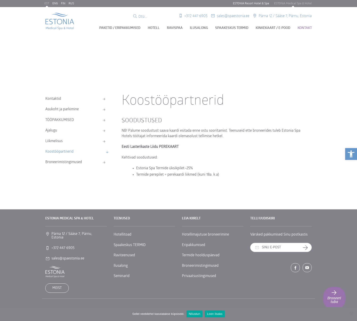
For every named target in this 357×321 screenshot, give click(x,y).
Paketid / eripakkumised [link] (119, 28)
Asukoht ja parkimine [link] (62, 109)
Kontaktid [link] (53, 99)
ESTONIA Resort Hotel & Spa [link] (251, 3)
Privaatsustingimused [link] (199, 276)
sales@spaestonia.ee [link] (233, 15)
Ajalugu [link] (51, 130)
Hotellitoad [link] (122, 234)
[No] (351, 314)
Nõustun (194, 314)
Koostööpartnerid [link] (59, 152)
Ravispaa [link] (175, 28)
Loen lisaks (214, 314)
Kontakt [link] (305, 28)
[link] (351, 154)
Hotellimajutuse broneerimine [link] (205, 234)
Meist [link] (57, 288)
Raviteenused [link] (124, 255)
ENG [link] (55, 3)
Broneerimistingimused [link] (63, 162)
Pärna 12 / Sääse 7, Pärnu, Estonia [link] (285, 15)
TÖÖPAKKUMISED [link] (59, 120)
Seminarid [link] (122, 276)
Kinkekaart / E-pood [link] (273, 28)
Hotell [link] (154, 28)
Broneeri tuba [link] (334, 296)
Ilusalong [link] (199, 28)
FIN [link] (63, 3)
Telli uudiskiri (307, 247)
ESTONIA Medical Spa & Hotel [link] (293, 3)
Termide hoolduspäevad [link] (200, 255)
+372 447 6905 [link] (195, 15)
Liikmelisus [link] (54, 141)
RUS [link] (71, 3)
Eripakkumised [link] (193, 245)
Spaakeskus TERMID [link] (231, 28)
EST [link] (46, 3)
